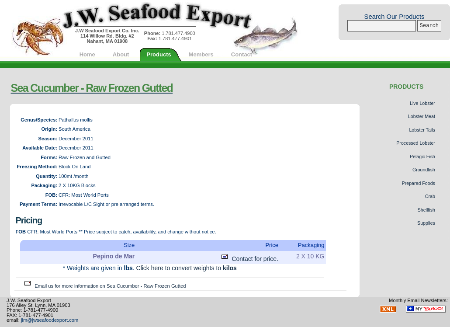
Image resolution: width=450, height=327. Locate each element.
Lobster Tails (422, 129)
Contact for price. (248, 258)
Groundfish (423, 169)
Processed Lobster (415, 143)
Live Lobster (422, 103)
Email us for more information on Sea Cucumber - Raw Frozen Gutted (104, 286)
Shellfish (426, 209)
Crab (430, 196)
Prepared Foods (418, 183)
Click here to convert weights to (186, 267)
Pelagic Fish (422, 156)
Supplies (426, 223)
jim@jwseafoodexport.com (49, 320)
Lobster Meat (421, 116)
